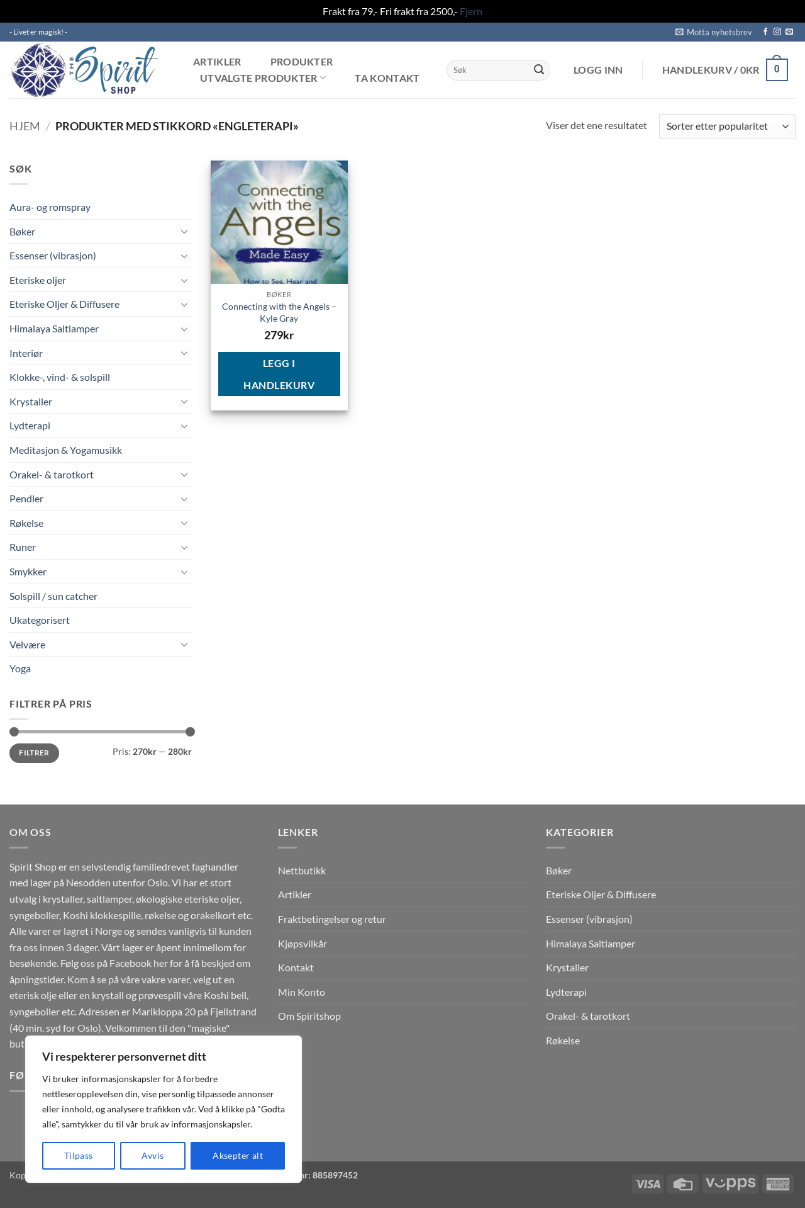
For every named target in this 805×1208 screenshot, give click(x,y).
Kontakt (296, 967)
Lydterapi (29, 425)
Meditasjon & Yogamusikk (65, 450)
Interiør (26, 353)
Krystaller (30, 401)
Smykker (28, 571)
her (160, 963)
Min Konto (301, 992)
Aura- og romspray (50, 207)
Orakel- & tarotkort (51, 474)
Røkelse (26, 523)
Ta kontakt (387, 78)
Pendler (26, 498)
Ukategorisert (39, 620)
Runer (22, 547)
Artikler (217, 62)
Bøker (22, 231)
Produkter (301, 62)
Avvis (153, 1155)
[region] (163, 1109)
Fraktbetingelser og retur (332, 919)
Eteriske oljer (37, 280)
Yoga (20, 668)
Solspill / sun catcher (53, 596)
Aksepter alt (238, 1155)
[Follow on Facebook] (765, 32)
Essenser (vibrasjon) (52, 255)
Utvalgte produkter (263, 78)
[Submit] (539, 70)
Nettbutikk (302, 870)
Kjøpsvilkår (302, 943)
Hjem (24, 126)
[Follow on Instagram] (777, 32)
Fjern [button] (471, 11)
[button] (713, 32)
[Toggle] (184, 231)
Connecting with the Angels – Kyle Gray (279, 312)
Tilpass (78, 1155)
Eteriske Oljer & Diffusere (64, 304)
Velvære (27, 644)
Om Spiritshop (309, 1016)
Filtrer (34, 752)
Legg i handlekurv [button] (278, 374)
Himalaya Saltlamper (54, 328)
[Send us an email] (789, 32)
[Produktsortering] (727, 126)
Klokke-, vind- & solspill (59, 377)
